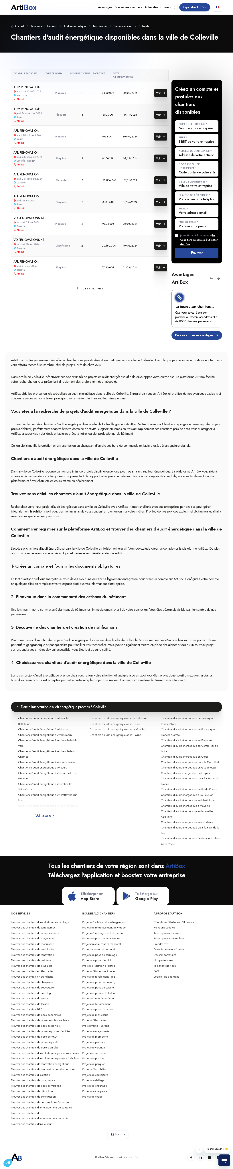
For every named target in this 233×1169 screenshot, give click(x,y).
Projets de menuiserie (95, 1015)
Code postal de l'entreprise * (189, 166)
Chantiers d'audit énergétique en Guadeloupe (188, 767)
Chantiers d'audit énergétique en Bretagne (186, 740)
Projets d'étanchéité (94, 1069)
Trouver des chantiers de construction (33, 1096)
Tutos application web (167, 933)
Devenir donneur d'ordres (169, 949)
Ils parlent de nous (165, 966)
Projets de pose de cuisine (98, 987)
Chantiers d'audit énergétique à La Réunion (187, 795)
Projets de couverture (95, 1075)
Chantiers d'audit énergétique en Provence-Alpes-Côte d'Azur (191, 841)
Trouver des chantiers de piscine (30, 998)
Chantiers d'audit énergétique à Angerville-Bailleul (48, 806)
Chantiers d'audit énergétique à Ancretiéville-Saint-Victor (45, 786)
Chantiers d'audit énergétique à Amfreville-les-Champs (46, 753)
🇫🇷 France (118, 1134)
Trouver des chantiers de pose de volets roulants (40, 1020)
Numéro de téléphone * (194, 195)
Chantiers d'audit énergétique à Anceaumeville (46, 762)
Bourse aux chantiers (128, 7)
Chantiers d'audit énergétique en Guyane (186, 773)
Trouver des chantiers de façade (30, 1004)
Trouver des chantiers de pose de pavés (34, 1042)
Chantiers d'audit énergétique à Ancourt (42, 767)
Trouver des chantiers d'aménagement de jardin (39, 1118)
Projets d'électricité (94, 1020)
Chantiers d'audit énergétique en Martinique (187, 800)
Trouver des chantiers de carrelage (31, 993)
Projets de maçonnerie (95, 1031)
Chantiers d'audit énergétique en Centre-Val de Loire (189, 748)
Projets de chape (92, 1096)
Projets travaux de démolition (100, 949)
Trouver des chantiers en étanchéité (32, 976)
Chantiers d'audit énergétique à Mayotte (185, 806)
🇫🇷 (217, 7)
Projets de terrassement (96, 1004)
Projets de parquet (93, 1064)
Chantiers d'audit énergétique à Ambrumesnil (45, 735)
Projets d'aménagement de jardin (102, 933)
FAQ (156, 971)
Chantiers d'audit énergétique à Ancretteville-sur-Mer (47, 797)
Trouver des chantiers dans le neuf (31, 1124)
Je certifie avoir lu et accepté (199, 240)
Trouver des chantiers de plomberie (32, 949)
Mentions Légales (164, 927)
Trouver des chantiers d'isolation (30, 1075)
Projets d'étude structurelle (98, 971)
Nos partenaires (163, 960)
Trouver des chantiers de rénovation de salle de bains (43, 1069)
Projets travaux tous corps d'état (101, 944)
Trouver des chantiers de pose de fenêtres (36, 1015)
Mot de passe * (188, 222)
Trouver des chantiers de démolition (32, 1091)
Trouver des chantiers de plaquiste (31, 966)
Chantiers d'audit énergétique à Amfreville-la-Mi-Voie (47, 743)
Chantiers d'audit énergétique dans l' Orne (115, 735)
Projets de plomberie (95, 1036)
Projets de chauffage (94, 1086)
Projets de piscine (93, 1058)
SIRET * (183, 137)
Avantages (105, 7)
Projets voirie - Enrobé (95, 1026)
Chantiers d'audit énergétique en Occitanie (187, 822)
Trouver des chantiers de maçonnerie (33, 938)
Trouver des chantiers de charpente (32, 982)
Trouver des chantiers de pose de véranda (36, 1086)
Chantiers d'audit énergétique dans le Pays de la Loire (190, 830)
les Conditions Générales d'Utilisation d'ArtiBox (199, 240)
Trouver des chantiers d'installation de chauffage (40, 922)
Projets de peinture (93, 1042)
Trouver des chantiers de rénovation (32, 955)
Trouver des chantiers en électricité (32, 971)
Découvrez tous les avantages (196, 335)
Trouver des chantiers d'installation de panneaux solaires (45, 1053)
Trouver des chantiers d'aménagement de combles (41, 1107)
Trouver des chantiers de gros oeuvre (33, 1080)
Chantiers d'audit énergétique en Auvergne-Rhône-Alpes (187, 721)
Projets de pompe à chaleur (99, 993)
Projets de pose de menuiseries (101, 938)
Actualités (151, 7)
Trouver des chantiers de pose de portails (35, 1026)
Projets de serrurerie (94, 1053)
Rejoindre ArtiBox (194, 7)
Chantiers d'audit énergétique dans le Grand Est (190, 762)
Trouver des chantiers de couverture (32, 987)
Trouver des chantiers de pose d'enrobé (34, 1047)
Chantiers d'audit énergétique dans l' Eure (115, 724)
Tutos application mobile (169, 938)
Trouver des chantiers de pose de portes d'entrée (40, 1031)
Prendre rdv (161, 944)
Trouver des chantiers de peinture (31, 960)
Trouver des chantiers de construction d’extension (40, 1102)
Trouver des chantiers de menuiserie (32, 944)
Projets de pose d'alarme (97, 1009)
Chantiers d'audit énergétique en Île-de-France (189, 789)
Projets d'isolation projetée (98, 966)
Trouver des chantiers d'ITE (27, 1113)
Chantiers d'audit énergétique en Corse (184, 756)
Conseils (165, 7)
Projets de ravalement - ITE (98, 976)
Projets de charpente (94, 1091)
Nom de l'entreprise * (193, 124)
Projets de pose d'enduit (97, 960)
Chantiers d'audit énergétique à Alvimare (43, 729)
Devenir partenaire (165, 955)
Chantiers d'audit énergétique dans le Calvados (118, 718)
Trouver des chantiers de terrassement (33, 927)
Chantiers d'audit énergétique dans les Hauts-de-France (190, 781)
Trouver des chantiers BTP (26, 1009)
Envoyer (197, 252)
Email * (183, 208)
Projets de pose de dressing (99, 982)
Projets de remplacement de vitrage (104, 927)
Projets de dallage (93, 1080)
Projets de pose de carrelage (99, 955)
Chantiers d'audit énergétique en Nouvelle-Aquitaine (187, 813)
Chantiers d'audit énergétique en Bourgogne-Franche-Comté (188, 732)
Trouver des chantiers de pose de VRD (34, 1036)
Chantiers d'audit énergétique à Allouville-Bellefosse (43, 721)
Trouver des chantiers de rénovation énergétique (40, 1064)
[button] (211, 278)
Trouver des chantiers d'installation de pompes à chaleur (45, 1058)
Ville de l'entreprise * (193, 181)
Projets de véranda (93, 1047)
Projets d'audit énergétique (98, 998)
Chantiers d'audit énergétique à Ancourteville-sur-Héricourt (48, 775)
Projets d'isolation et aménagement (103, 922)
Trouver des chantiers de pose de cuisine (35, 933)
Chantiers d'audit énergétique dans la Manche (117, 729)
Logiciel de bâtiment (166, 976)
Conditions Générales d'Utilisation (174, 922)
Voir (160, 93)
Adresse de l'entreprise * (195, 151)
